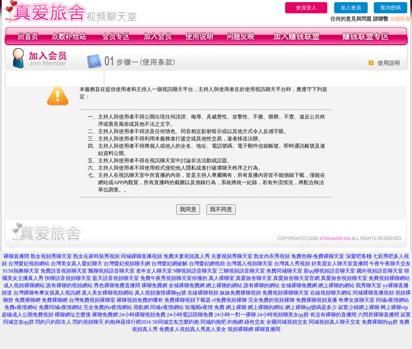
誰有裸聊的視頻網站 (69, 285)
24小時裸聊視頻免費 (142, 315)
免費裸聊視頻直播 (316, 300)
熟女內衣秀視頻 (272, 256)
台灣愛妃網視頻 (207, 264)
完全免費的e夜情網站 (107, 307)
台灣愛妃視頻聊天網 (127, 264)
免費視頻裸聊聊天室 (285, 293)
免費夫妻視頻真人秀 (186, 256)
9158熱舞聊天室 (21, 271)
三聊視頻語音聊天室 (241, 271)
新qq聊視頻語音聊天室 (329, 271)
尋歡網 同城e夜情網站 (158, 307)
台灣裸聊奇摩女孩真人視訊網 (46, 293)
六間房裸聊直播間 (378, 315)
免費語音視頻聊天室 (63, 271)
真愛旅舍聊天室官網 (296, 278)
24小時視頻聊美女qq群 (283, 315)
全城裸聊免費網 (187, 285)
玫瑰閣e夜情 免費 (204, 307)
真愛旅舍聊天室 (254, 278)
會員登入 (306, 8)
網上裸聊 (236, 307)
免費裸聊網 (27, 300)
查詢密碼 (390, 8)
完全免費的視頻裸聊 (271, 300)
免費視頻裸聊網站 (389, 278)
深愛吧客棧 (359, 256)
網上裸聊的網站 (224, 285)
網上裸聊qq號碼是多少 (311, 307)
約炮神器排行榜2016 (128, 322)
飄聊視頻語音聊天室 (111, 271)
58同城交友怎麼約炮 (176, 322)
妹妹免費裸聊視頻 (240, 293)
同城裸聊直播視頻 (141, 256)
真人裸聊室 (221, 278)
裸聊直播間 (16, 256)
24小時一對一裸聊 (235, 315)
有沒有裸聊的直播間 (333, 315)
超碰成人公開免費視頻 (27, 315)
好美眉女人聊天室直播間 (339, 264)
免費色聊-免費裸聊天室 (317, 256)
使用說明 (389, 63)
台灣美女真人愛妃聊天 (76, 264)
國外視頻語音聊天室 (380, 271)
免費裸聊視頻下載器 (187, 300)
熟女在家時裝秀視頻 (96, 256)
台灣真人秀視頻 (292, 264)
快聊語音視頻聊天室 (68, 278)
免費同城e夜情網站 (60, 307)
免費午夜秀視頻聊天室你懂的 (173, 278)
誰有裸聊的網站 (261, 285)
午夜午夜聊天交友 (390, 264)
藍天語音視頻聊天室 (115, 278)
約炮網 (235, 322)
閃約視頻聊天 (88, 322)
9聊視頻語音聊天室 (195, 271)
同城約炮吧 (213, 322)
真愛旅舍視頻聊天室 (344, 278)
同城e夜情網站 (392, 300)
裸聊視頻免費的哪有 (140, 300)
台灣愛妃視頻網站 (28, 264)
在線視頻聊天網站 (330, 293)
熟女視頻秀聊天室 (51, 256)
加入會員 (351, 8)
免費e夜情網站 (20, 307)
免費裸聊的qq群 (380, 322)
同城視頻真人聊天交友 (334, 322)
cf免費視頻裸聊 (229, 300)
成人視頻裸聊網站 (24, 285)
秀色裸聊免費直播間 (117, 285)
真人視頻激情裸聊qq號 (160, 293)
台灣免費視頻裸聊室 (92, 300)
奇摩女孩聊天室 (356, 300)
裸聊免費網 (154, 285)
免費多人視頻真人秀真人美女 (192, 329)
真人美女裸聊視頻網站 (107, 293)
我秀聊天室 (368, 285)
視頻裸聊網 (240, 329)
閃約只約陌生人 (53, 322)
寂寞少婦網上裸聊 (358, 307)
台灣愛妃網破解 (169, 264)
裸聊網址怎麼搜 (73, 315)
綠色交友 (254, 322)
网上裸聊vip (394, 307)
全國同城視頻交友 (286, 322)
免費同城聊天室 (284, 271)
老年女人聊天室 (154, 271)
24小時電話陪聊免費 (190, 315)
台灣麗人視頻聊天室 (249, 264)
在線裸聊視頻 (203, 293)
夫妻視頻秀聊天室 (231, 256)
